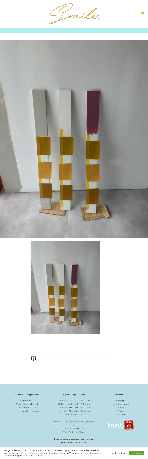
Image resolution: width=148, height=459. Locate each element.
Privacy (121, 411)
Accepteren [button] (137, 453)
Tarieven (121, 407)
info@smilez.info (30, 411)
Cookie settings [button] (119, 453)
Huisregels (121, 400)
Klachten (121, 414)
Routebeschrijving (121, 404)
